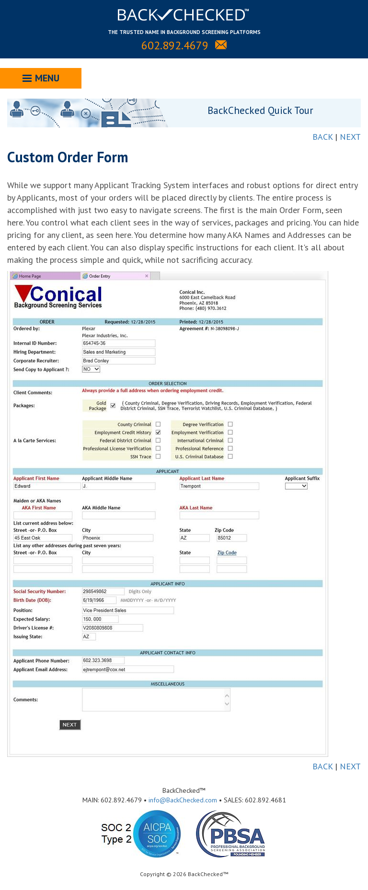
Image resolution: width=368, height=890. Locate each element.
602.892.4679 (174, 45)
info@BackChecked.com (183, 800)
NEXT (350, 136)
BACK (322, 136)
